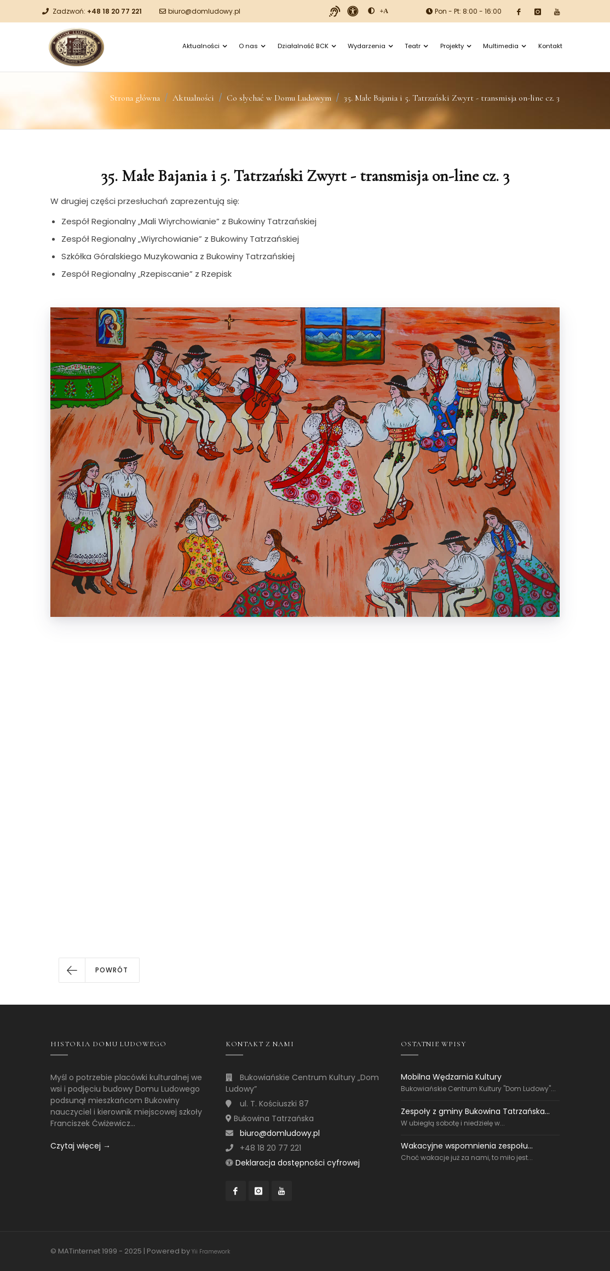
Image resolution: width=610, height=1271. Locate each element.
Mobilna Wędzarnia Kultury (451, 1077)
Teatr (416, 46)
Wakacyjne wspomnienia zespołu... (467, 1145)
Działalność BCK (307, 46)
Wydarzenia (370, 46)
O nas (252, 46)
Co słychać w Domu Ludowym (279, 97)
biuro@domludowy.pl (204, 11)
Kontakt (550, 46)
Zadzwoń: (97, 11)
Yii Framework (211, 1251)
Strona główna (135, 97)
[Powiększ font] (384, 11)
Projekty (455, 46)
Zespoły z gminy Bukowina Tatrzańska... (475, 1111)
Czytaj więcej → (80, 1145)
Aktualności (204, 46)
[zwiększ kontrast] (371, 11)
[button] (99, 970)
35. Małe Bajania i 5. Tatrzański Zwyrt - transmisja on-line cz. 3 (452, 97)
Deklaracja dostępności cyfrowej (297, 1162)
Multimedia (504, 46)
